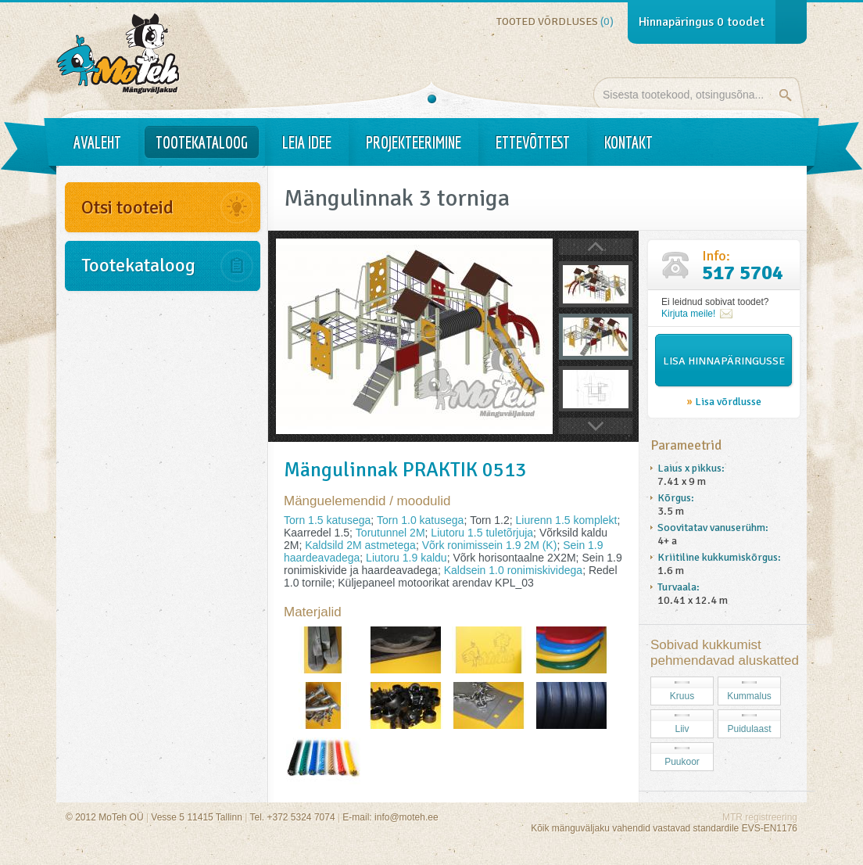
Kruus (682, 696)
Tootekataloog (202, 142)
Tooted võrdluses (555, 21)
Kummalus (749, 696)
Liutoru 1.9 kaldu (406, 557)
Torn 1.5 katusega (327, 520)
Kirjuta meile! (688, 313)
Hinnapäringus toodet (702, 22)
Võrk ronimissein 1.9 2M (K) (489, 545)
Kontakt (628, 142)
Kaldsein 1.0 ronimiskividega (513, 570)
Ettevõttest (533, 142)
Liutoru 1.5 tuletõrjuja (482, 532)
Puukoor (682, 761)
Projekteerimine (413, 142)
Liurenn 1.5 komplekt (567, 520)
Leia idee (306, 142)
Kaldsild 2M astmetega (360, 545)
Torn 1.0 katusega (420, 520)
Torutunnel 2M (390, 532)
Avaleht (97, 142)
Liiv (682, 728)
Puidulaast (749, 728)
